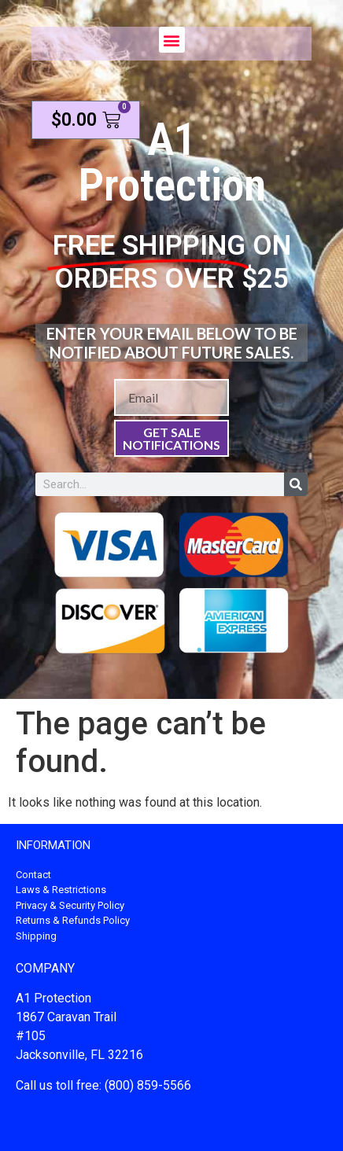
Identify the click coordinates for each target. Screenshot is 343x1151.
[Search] (296, 484)
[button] (172, 40)
